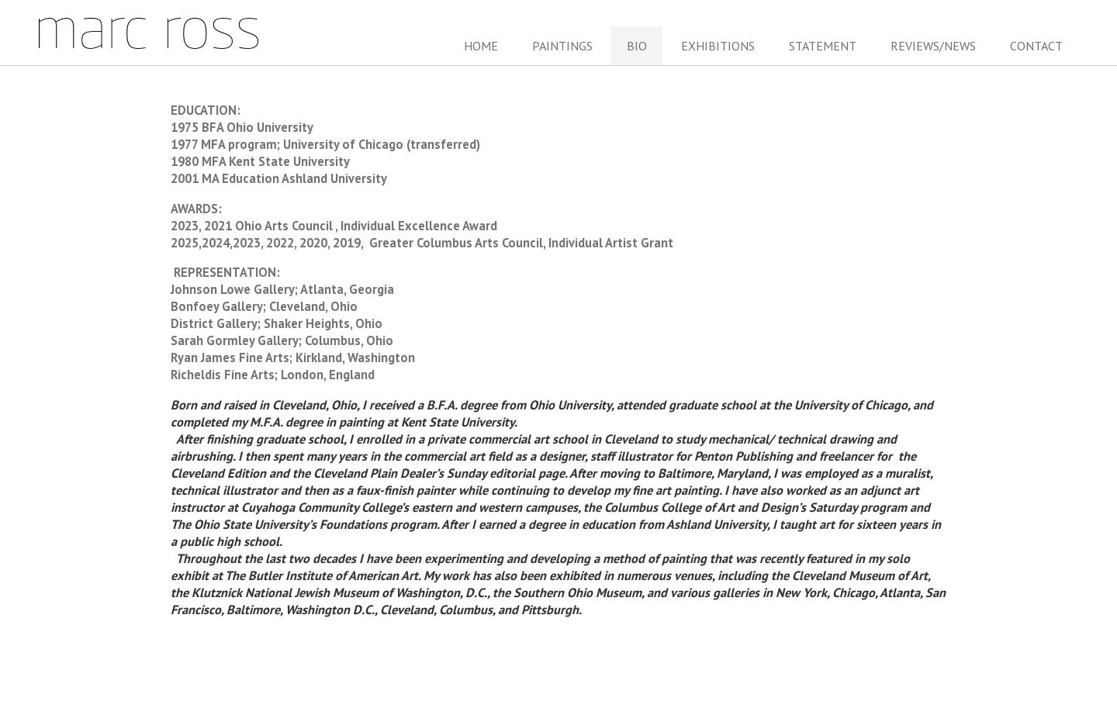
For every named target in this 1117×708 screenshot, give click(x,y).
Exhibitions (718, 46)
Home (481, 46)
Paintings (562, 46)
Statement (822, 46)
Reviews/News (933, 46)
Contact (1036, 46)
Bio (637, 46)
